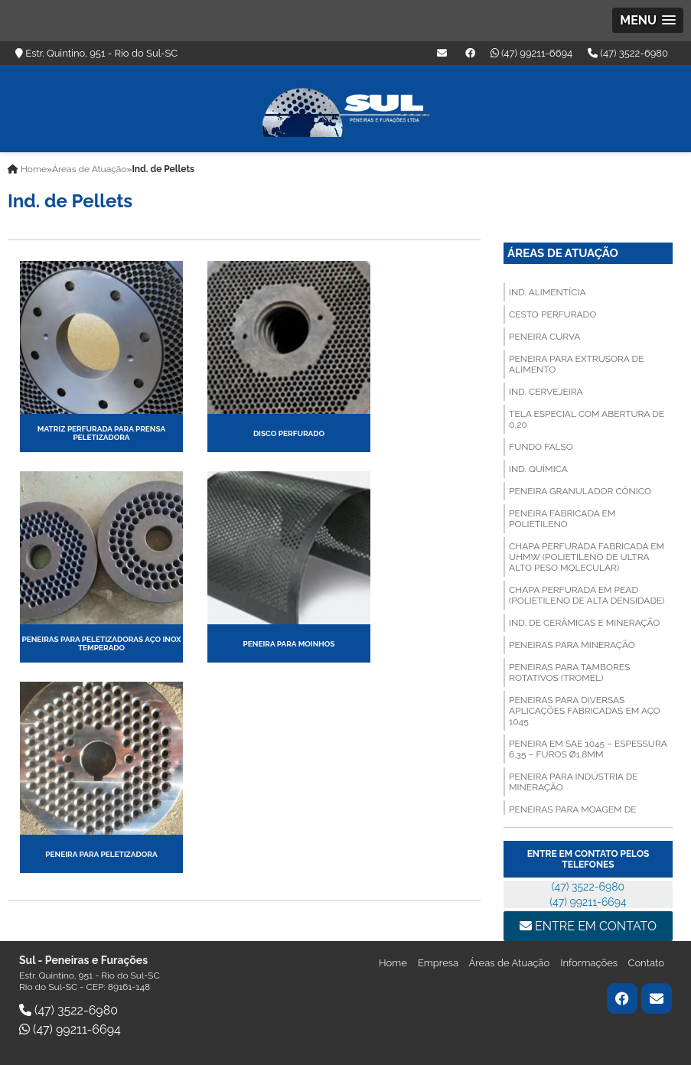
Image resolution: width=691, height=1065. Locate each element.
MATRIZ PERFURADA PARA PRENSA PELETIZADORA (101, 433)
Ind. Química (538, 469)
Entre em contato (588, 926)
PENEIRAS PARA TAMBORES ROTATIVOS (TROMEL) (569, 672)
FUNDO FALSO (541, 446)
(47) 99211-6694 (531, 53)
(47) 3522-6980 (628, 53)
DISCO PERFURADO (288, 433)
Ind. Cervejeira (546, 391)
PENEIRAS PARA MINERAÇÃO (572, 645)
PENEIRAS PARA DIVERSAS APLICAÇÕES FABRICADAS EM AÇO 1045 (584, 711)
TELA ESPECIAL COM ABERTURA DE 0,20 (586, 419)
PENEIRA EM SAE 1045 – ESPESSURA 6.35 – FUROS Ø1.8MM (588, 749)
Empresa (439, 963)
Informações (590, 963)
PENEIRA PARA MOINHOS (289, 644)
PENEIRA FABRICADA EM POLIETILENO (562, 518)
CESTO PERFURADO (552, 314)
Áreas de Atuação (562, 253)
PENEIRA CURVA (544, 336)
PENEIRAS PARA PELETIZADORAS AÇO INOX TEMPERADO (101, 643)
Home (393, 963)
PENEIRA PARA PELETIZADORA (101, 854)
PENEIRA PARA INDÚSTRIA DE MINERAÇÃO (573, 782)
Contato (645, 963)
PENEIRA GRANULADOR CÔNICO (580, 491)
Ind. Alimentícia (547, 292)
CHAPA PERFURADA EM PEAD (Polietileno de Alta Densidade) (586, 595)
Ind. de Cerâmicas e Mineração (584, 622)
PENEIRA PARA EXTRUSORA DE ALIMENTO (576, 364)
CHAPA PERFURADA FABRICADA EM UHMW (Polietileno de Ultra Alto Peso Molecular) (586, 557)
